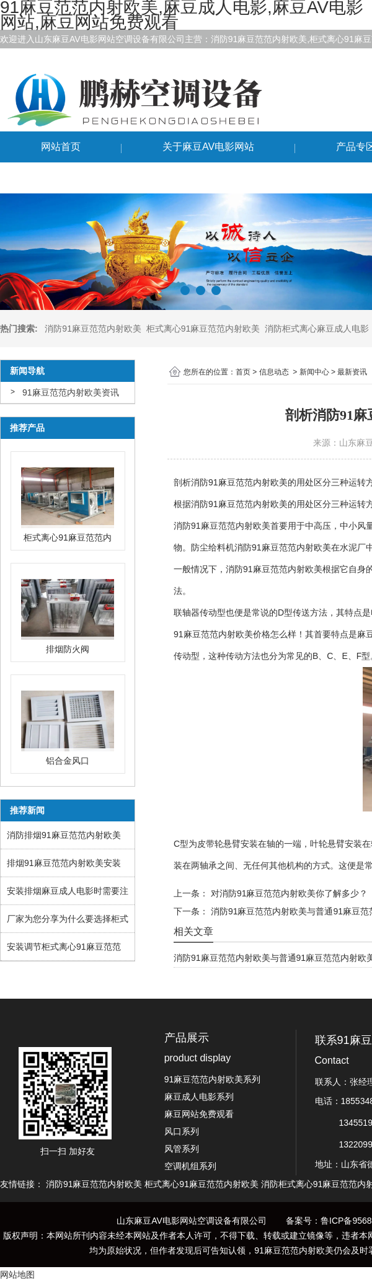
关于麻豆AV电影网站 (208, 146)
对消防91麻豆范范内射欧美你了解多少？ (288, 893)
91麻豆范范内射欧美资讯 (70, 392)
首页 (243, 372)
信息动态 (274, 372)
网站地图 (17, 1275)
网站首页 (61, 146)
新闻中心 (314, 372)
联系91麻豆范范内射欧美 (96, 177)
